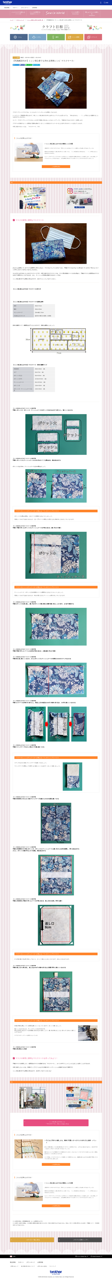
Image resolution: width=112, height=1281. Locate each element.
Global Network (96, 1256)
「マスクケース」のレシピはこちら (57, 1123)
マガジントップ (20, 20)
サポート (15, 7)
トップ (11, 20)
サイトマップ (53, 1266)
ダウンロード (25, 7)
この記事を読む (56, 166)
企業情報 (34, 7)
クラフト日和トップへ (81, 1240)
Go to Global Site (81, 1256)
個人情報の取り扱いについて (28, 1266)
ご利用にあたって (14, 1266)
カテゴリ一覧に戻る (33, 1240)
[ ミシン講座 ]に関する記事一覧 (35, 20)
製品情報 (6, 7)
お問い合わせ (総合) (42, 1266)
